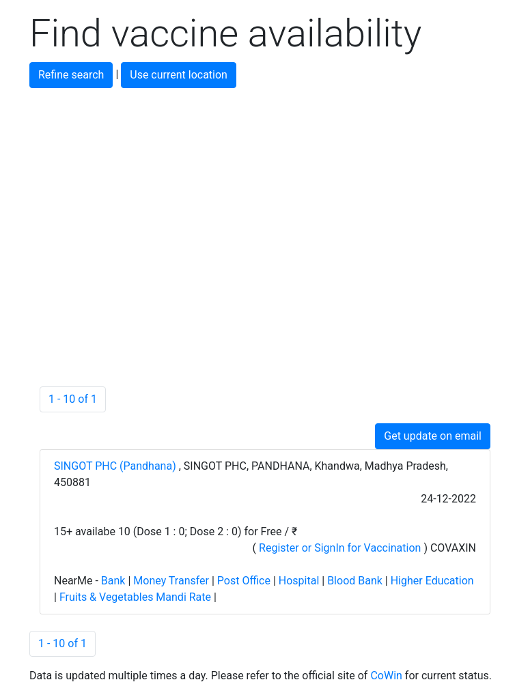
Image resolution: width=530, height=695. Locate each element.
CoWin (386, 675)
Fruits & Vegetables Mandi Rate (135, 597)
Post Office (243, 580)
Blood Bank (354, 580)
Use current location (178, 74)
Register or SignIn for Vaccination (339, 547)
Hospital (299, 580)
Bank (113, 580)
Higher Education (432, 580)
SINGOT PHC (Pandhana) (116, 465)
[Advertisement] (265, 183)
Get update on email (433, 435)
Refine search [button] (71, 74)
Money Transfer (171, 580)
